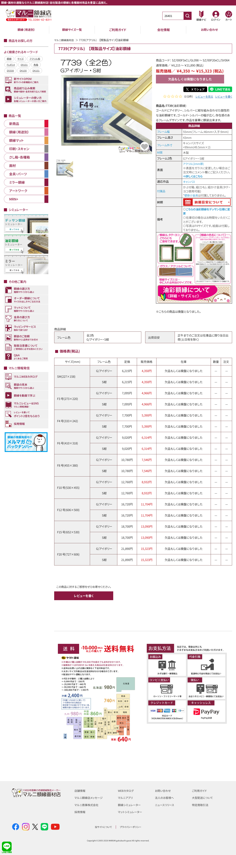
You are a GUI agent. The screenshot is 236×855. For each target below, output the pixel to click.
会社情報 (163, 29)
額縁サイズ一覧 (72, 29)
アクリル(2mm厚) (194, 164)
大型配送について (203, 797)
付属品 (161, 191)
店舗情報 (80, 790)
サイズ (20, 58)
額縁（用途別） (26, 29)
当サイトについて (103, 826)
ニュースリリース (165, 804)
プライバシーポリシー (130, 826)
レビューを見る (202, 97)
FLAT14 (11, 64)
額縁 (9, 58)
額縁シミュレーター (130, 804)
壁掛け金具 (191, 195)
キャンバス (189, 181)
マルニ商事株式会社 (87, 804)
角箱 (36, 64)
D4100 (23, 70)
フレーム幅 (164, 131)
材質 (160, 152)
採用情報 (80, 811)
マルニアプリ (126, 797)
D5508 (10, 70)
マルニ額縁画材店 (64, 40)
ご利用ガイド (117, 29)
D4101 (36, 70)
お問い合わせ (209, 29)
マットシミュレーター (130, 811)
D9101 (24, 64)
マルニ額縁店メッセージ (89, 797)
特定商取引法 (200, 804)
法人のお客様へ (165, 797)
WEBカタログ (126, 790)
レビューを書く (223, 97)
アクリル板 (34, 58)
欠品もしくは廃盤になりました (190, 79)
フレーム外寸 (165, 145)
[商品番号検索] (187, 16)
